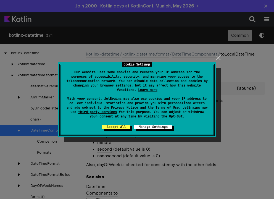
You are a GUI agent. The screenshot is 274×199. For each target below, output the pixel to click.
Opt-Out (176, 116)
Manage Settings (153, 127)
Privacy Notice (124, 107)
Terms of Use (167, 107)
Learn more (147, 90)
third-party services (97, 112)
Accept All (116, 127)
